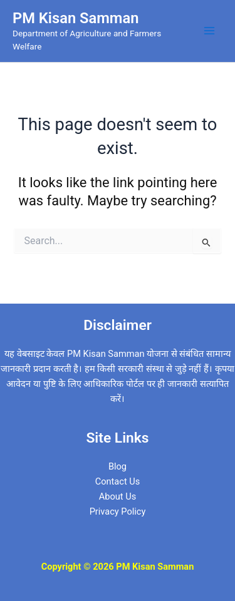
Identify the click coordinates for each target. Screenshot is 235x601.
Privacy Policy (118, 511)
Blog (117, 466)
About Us (117, 496)
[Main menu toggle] (209, 31)
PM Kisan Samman (75, 18)
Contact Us (117, 481)
